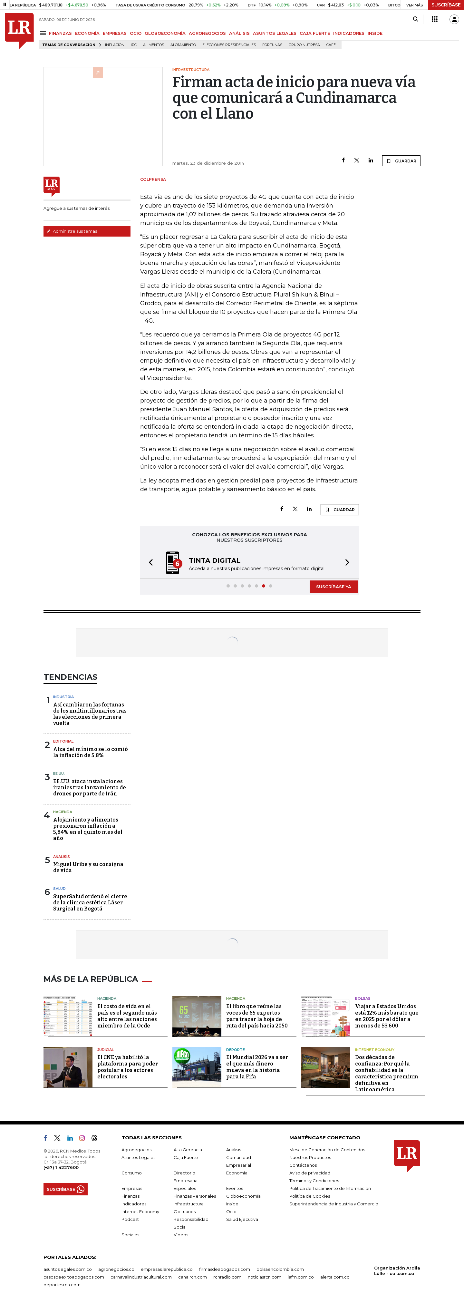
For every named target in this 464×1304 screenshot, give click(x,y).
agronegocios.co (116, 1269)
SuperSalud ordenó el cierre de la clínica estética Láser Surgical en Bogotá (90, 902)
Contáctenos (303, 1165)
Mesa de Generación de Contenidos (327, 1149)
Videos (181, 1234)
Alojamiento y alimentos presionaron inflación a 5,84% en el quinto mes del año (87, 829)
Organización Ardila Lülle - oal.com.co (397, 1270)
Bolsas (363, 998)
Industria (63, 697)
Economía (236, 1172)
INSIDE (375, 33)
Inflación (114, 45)
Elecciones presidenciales (229, 45)
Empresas (131, 1188)
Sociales (130, 1234)
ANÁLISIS (239, 33)
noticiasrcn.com (264, 1277)
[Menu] (44, 33)
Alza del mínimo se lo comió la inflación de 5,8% (90, 752)
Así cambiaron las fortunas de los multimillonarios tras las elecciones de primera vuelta (90, 714)
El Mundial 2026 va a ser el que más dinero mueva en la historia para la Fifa (257, 1067)
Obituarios (185, 1211)
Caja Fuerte (186, 1157)
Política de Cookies (309, 1196)
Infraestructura (189, 1203)
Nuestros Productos (310, 1157)
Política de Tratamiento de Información (330, 1188)
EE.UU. (59, 773)
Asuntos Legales (138, 1157)
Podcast (130, 1219)
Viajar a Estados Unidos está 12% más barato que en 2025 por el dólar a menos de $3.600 (387, 1016)
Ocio (231, 1211)
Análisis (61, 856)
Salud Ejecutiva (242, 1219)
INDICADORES (348, 33)
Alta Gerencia (188, 1149)
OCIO (135, 33)
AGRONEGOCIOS (207, 33)
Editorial (63, 741)
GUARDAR (401, 160)
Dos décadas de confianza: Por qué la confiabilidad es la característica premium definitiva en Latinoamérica (387, 1073)
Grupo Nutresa (304, 45)
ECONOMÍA (87, 33)
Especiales (185, 1188)
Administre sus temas (72, 231)
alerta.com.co (335, 1277)
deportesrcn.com (62, 1284)
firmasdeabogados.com (224, 1269)
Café (331, 45)
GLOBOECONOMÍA (165, 33)
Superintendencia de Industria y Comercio (333, 1203)
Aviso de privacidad (309, 1172)
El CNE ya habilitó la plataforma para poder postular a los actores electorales (127, 1067)
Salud (59, 888)
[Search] (415, 19)
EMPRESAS (115, 33)
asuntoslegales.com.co (68, 1269)
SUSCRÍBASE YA (333, 586)
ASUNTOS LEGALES (274, 33)
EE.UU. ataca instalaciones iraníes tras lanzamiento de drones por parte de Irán (89, 787)
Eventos (234, 1188)
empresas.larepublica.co (167, 1269)
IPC (134, 45)
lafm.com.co (301, 1277)
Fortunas (272, 45)
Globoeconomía (243, 1196)
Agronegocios (136, 1149)
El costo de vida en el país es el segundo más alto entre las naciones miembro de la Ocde (127, 1016)
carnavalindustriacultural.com (141, 1277)
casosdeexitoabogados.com (74, 1277)
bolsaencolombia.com (280, 1269)
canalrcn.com (192, 1277)
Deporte (235, 1049)
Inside (232, 1203)
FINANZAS (60, 33)
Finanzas (130, 1196)
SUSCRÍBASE (446, 5)
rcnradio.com (227, 1277)
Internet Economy (374, 1049)
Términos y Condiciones (314, 1180)
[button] (149, 563)
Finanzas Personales (195, 1196)
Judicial (105, 1049)
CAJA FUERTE (315, 33)
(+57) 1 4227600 (61, 1167)
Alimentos (153, 45)
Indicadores (133, 1203)
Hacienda (62, 812)
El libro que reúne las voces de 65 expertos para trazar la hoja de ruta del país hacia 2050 (257, 1016)
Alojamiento (183, 45)
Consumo (131, 1172)
